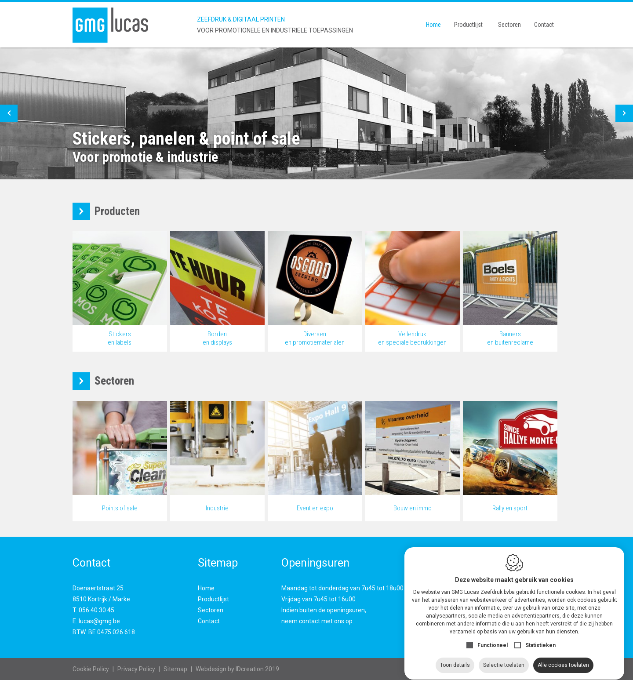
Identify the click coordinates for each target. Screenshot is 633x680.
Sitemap (175, 669)
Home (433, 24)
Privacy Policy (136, 669)
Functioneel (492, 637)
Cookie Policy (91, 669)
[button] (9, 113)
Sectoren (509, 24)
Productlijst (468, 24)
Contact (544, 24)
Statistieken (540, 637)
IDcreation (230, 669)
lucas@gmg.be (99, 621)
